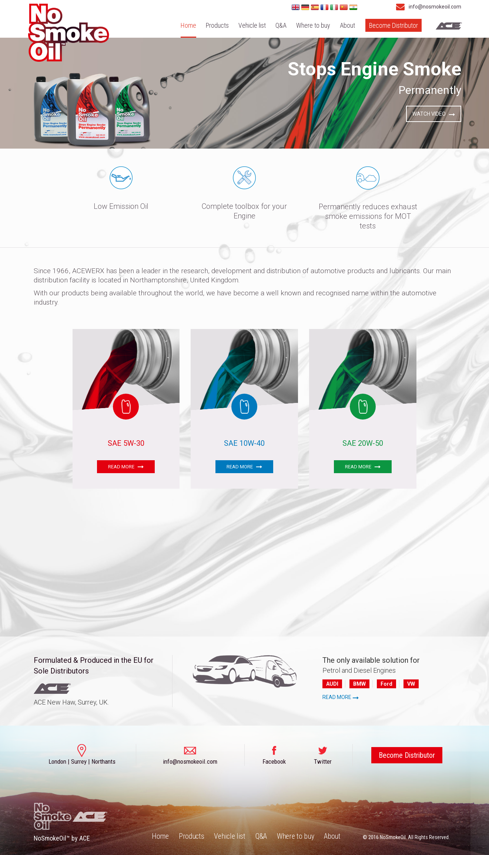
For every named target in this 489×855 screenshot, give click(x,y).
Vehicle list (252, 25)
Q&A (281, 25)
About (347, 25)
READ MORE (126, 466)
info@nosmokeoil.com (426, 7)
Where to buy (313, 25)
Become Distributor (393, 25)
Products (217, 25)
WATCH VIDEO (433, 114)
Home (188, 25)
